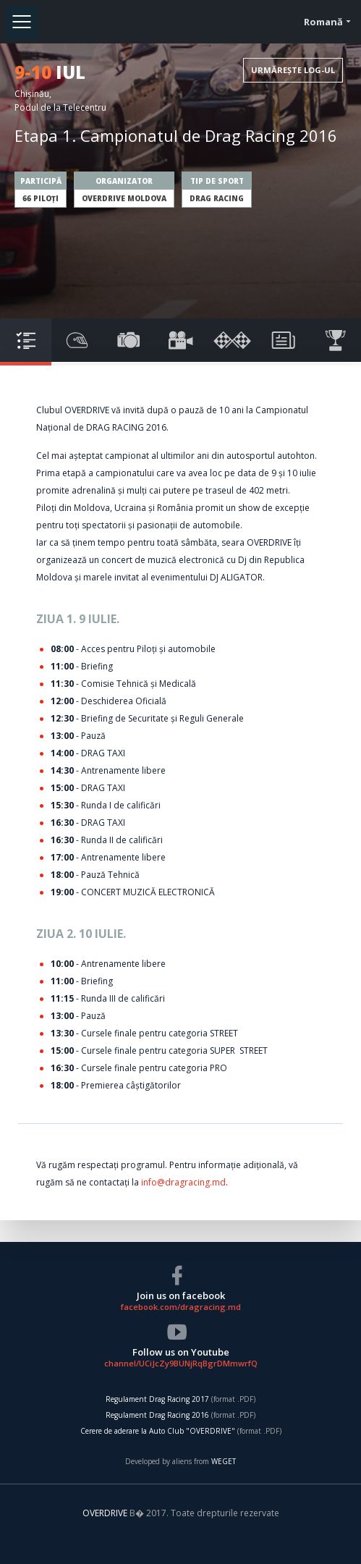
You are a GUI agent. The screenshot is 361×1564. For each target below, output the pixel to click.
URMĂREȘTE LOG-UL (293, 69)
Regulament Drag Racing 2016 (157, 1415)
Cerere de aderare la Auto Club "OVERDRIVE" (157, 1431)
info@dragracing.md (183, 1182)
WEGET (223, 1461)
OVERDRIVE (105, 1513)
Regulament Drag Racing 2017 (157, 1399)
